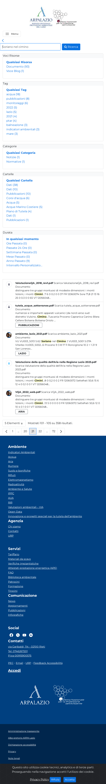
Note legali (14, 758)
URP (11, 535)
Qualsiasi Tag (16, 90)
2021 (11, 116)
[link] (3, 41)
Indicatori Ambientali (21, 452)
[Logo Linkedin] (31, 635)
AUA (11, 498)
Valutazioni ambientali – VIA (25, 507)
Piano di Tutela (19, 211)
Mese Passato (18, 256)
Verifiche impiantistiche (23, 563)
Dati (12, 185)
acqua (13, 94)
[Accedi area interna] (14, 671)
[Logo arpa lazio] (41, 17)
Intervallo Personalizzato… (24, 265)
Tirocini (12, 590)
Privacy (12, 751)
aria (21, 411)
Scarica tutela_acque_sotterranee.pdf (77, 305)
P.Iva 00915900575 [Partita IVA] (19, 655)
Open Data (15, 511)
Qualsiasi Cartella (19, 180)
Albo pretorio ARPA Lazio (21, 738)
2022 (11, 107)
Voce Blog (15, 71)
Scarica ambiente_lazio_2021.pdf (67, 333)
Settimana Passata (21, 252)
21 (34, 432)
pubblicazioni (17, 98)
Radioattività (16, 484)
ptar (11, 120)
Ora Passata (16, 243)
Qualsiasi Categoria (20, 152)
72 (55, 432)
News (11, 601)
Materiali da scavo (19, 559)
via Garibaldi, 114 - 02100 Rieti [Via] (26, 646)
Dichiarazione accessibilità (22, 744)
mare (12, 133)
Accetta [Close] (70, 779)
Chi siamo (14, 526)
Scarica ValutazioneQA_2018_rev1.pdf (76, 283)
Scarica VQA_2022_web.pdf (58, 392)
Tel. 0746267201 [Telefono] (18, 651)
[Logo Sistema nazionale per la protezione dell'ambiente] (65, 17)
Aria (10, 461)
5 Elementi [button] (15, 424)
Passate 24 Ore (19, 248)
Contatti (13, 531)
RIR (10, 502)
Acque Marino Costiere (24, 207)
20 (26, 432)
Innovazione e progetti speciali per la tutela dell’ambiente (45, 516)
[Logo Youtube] (24, 635)
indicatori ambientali (22, 129)
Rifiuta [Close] (56, 779)
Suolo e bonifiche (19, 470)
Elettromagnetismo (20, 479)
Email (19, 663)
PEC (10, 663)
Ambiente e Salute (20, 489)
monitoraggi (17, 103)
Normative (15, 161)
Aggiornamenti (18, 605)
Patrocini (14, 581)
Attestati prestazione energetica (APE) (32, 568)
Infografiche (15, 614)
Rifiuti (12, 475)
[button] (12, 34)
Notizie (13, 157)
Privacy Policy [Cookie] (39, 779)
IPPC (11, 493)
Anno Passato (18, 261)
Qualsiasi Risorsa (19, 62)
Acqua (12, 202)
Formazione (15, 586)
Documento (17, 66)
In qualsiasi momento (22, 239)
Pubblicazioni (18, 193)
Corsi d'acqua (17, 198)
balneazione (16, 125)
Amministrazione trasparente (23, 731)
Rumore (13, 466)
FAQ (11, 572)
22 (41, 432)
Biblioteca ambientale (22, 577)
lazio (11, 112)
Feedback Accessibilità (48, 663)
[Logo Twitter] (18, 635)
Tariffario (13, 554)
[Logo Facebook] (11, 635)
